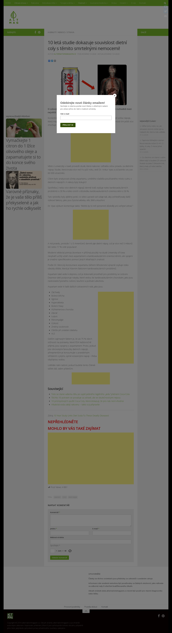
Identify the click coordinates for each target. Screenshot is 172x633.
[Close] (114, 95)
